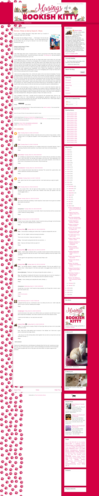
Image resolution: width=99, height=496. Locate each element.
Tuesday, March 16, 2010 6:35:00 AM (34, 167)
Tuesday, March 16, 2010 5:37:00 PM (30, 198)
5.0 (80, 442)
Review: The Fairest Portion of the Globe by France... (74, 265)
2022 (68, 158)
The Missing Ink (47, 55)
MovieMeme (82, 450)
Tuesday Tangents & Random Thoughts (73, 221)
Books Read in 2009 (72, 136)
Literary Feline (21, 229)
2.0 (66, 442)
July (70, 197)
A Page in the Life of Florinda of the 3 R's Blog (73, 214)
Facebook (67, 93)
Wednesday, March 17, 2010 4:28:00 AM (33, 286)
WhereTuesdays (81, 462)
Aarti (19, 186)
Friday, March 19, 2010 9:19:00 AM (33, 311)
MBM (83, 448)
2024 (68, 154)
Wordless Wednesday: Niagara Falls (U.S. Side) (73, 253)
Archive (83, 442)
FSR (75, 445)
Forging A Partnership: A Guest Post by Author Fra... (74, 269)
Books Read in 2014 (72, 127)
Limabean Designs (70, 327)
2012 (68, 180)
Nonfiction (82, 451)
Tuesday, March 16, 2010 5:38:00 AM (32, 154)
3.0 (70, 442)
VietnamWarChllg (78, 461)
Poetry (80, 453)
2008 (68, 290)
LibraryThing (68, 85)
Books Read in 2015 (72, 125)
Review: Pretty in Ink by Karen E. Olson (74, 239)
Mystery (77, 451)
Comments (69, 104)
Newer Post (17, 390)
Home (37, 390)
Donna (19, 198)
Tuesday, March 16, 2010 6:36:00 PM (30, 219)
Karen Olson (21, 154)
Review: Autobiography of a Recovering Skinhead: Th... (74, 209)
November (71, 188)
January (71, 285)
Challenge (77, 443)
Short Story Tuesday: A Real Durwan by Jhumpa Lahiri (73, 274)
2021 (68, 160)
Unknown (20, 178)
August (70, 195)
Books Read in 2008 (72, 138)
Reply (19, 140)
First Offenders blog (24, 108)
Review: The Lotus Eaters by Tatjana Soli (74, 228)
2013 (68, 178)
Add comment (18, 341)
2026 (68, 149)
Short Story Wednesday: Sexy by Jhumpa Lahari (74, 218)
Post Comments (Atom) (40, 395)
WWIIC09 (73, 462)
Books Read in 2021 (72, 114)
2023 (68, 156)
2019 (68, 165)
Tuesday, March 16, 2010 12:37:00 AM (29, 132)
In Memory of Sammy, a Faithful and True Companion (74, 243)
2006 (68, 294)
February (71, 283)
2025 (68, 152)
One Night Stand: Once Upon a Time (74, 235)
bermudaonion (21, 167)
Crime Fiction (21, 124)
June (70, 199)
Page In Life (75, 453)
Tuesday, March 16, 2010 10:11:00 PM (36, 249)
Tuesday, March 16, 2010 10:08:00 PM (36, 229)
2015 (68, 173)
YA (68, 465)
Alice (19, 132)
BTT (71, 444)
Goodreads (68, 82)
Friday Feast (68, 447)
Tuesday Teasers (79, 459)
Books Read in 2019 (72, 118)
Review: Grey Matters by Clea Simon (74, 257)
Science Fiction (76, 456)
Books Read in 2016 (72, 124)
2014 (68, 175)
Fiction (83, 445)
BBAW (67, 443)
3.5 (73, 442)
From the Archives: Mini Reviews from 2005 (74, 232)
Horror (76, 448)
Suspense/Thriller (77, 458)
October (71, 190)
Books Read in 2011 (72, 133)
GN (84, 447)
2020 (68, 162)
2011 (68, 182)
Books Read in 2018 (72, 120)
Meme (67, 450)
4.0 (75, 442)
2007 (68, 292)
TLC (83, 458)
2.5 (68, 442)
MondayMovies (74, 450)
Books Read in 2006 (72, 142)
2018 (68, 167)
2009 (68, 288)
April (70, 203)
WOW (66, 462)
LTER (80, 448)
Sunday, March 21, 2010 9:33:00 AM (35, 324)
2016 (68, 171)
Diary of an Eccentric (22, 294)
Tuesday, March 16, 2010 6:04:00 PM (32, 208)
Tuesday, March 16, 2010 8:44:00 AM (29, 186)
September (71, 192)
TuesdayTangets (69, 461)
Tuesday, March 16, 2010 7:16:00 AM (31, 178)
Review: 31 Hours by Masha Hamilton (73, 225)
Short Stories (68, 458)
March (70, 205)
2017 (68, 169)
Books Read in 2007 (72, 140)
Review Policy (17, 22)
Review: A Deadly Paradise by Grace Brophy (73, 248)
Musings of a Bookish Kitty (30, 117)
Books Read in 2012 (72, 131)
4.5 (77, 442)
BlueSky (67, 90)
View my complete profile (71, 53)
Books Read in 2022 (72, 113)
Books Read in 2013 (72, 129)
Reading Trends (81, 454)
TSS (66, 459)
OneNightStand (68, 453)
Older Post (57, 390)
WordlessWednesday (70, 464)
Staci (19, 144)
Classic (83, 443)
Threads (67, 88)
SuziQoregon (21, 311)
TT (71, 459)
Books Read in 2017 (72, 122)
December (71, 186)
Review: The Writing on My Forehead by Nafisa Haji (74, 279)
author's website (47, 107)
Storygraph (68, 80)
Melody (19, 219)
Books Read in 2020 (72, 116)
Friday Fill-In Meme (77, 447)
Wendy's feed (44, 118)
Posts (68, 102)
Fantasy (78, 445)
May (70, 201)
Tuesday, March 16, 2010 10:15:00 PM (36, 264)
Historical (72, 448)
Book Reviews (27, 22)
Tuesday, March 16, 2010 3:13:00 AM (29, 144)
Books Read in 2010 (72, 135)
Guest (66, 448)
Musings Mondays (70, 451)
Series (29, 124)
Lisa (19, 300)
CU (74, 443)
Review (26, 124)
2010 (68, 184)
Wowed (79, 464)
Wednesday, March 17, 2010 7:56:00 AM (29, 300)
